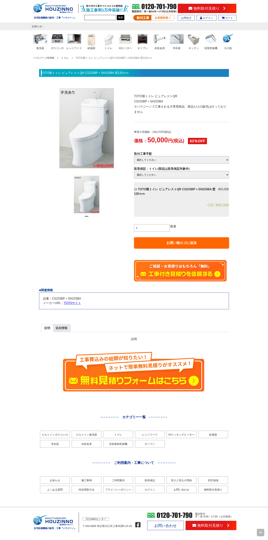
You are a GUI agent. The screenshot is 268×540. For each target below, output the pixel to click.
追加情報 (61, 328)
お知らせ (55, 480)
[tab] (47, 328)
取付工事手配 (143, 153)
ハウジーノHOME (44, 57)
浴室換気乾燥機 (118, 443)
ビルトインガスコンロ (55, 434)
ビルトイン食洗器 (86, 434)
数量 (173, 226)
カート (227, 17)
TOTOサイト (72, 303)
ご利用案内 (118, 480)
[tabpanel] (86, 194)
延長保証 (150, 480)
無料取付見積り (207, 8)
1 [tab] (86, 218)
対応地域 (213, 480)
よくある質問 (55, 489)
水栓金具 (86, 443)
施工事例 (86, 480)
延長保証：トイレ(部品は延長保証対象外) (162, 168)
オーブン (150, 443)
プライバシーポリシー (118, 489)
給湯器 (213, 434)
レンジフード (150, 434)
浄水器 (55, 443)
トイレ (65, 57)
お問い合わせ (181, 489)
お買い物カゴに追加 (181, 243)
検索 (120, 17)
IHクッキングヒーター (181, 434)
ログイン (206, 17)
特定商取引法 (86, 489)
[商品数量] (152, 228)
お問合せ (186, 17)
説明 (47, 328)
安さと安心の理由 (181, 480)
